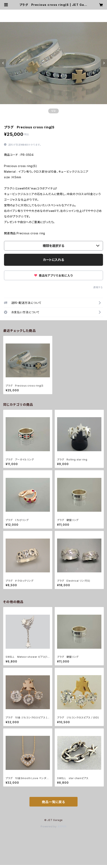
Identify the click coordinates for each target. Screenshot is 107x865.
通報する (98, 287)
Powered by (53, 826)
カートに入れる (53, 260)
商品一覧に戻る (53, 802)
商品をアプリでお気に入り (53, 275)
